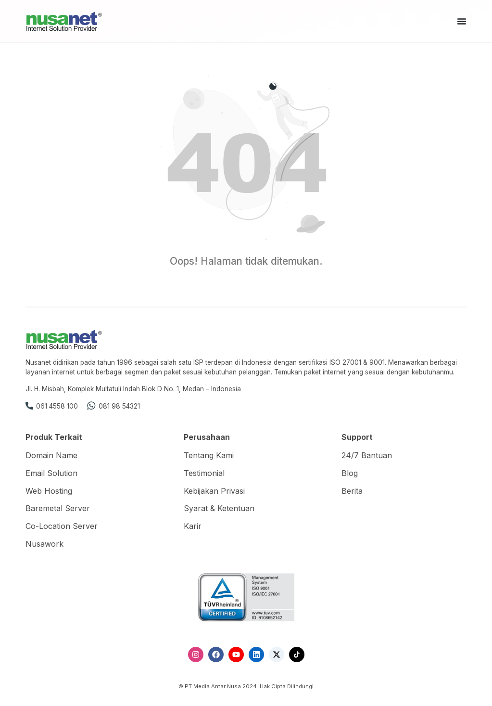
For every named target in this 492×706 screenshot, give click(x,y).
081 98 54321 (119, 406)
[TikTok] (296, 654)
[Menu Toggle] (462, 21)
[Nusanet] (64, 21)
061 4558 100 (57, 406)
